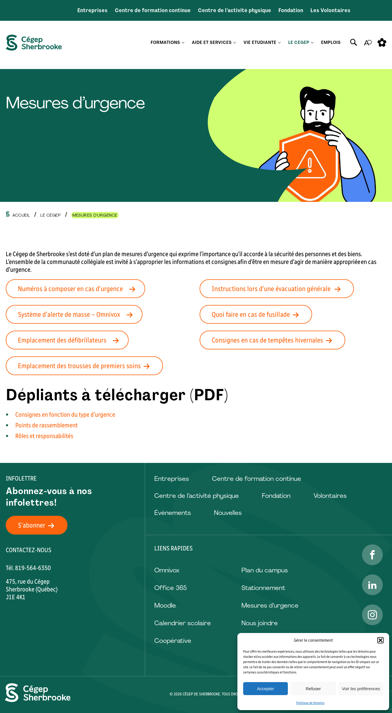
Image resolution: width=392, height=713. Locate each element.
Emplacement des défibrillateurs (70, 340)
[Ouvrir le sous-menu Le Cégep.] (312, 45)
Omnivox (166, 570)
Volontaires (330, 496)
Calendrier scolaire (182, 623)
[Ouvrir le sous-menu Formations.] (183, 45)
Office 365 (170, 588)
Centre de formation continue (153, 10)
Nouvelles (228, 513)
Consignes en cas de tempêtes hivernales (275, 340)
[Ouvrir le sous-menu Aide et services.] (235, 45)
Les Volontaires (330, 10)
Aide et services (212, 45)
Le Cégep (298, 45)
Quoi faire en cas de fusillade (259, 314)
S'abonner (39, 525)
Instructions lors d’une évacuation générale (280, 288)
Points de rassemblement (46, 425)
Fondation (290, 10)
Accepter (265, 688)
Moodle (165, 605)
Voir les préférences (361, 688)
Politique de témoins (310, 703)
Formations (165, 45)
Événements (172, 513)
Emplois (331, 45)
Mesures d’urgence (270, 605)
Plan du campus (264, 570)
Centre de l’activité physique (234, 10)
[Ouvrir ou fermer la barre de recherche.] (353, 45)
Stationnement (263, 588)
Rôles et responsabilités (44, 436)
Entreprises (92, 10)
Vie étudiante (259, 45)
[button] (380, 640)
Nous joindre (259, 623)
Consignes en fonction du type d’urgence (65, 414)
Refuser (313, 688)
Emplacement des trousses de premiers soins (87, 366)
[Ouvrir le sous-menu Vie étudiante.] (279, 45)
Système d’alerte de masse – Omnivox (77, 314)
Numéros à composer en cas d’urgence (78, 288)
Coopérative (172, 640)
